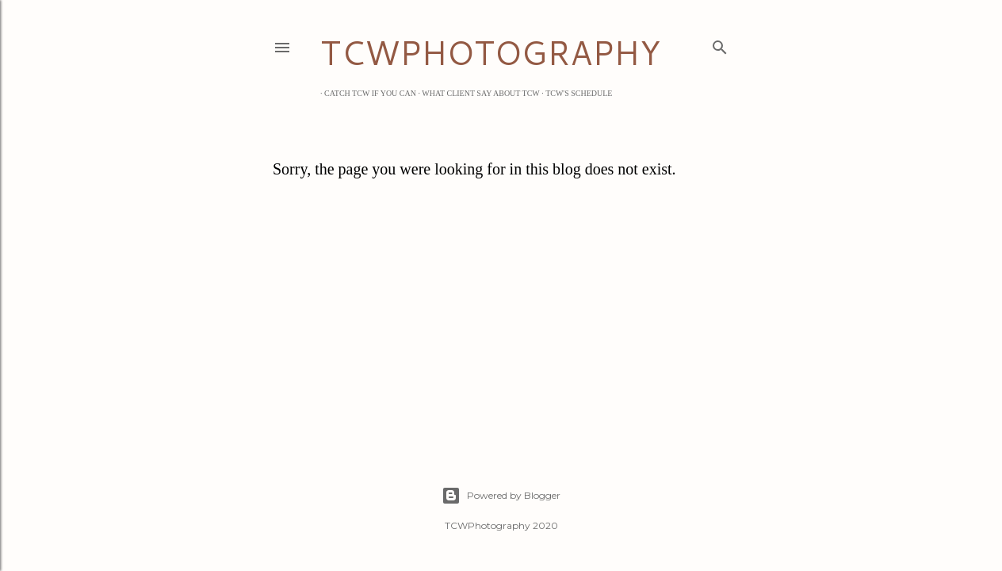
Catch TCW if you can (366, 93)
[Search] (719, 44)
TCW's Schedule (574, 93)
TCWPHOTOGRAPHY (490, 52)
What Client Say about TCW (477, 93)
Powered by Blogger (501, 495)
